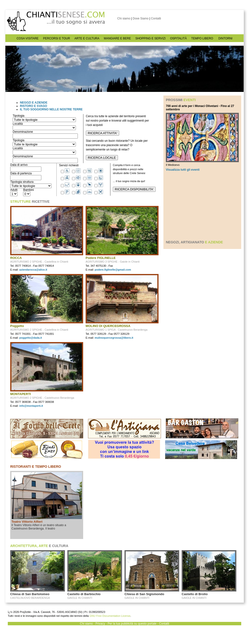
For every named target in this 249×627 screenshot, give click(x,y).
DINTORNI (225, 38)
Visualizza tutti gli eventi (182, 169)
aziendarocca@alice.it (33, 269)
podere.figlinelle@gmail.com (113, 269)
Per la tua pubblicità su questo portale (132, 623)
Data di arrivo (18, 165)
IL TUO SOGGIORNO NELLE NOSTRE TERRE (51, 109)
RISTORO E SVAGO (33, 106)
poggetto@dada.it (30, 337)
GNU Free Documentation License (109, 615)
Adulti (14, 190)
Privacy (100, 623)
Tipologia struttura (22, 182)
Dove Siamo (140, 18)
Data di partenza (21, 173)
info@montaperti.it (31, 405)
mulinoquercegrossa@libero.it (114, 337)
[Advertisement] (202, 205)
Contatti (156, 18)
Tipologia (18, 115)
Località (18, 123)
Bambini (28, 190)
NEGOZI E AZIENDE (33, 102)
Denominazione (23, 131)
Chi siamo (123, 18)
